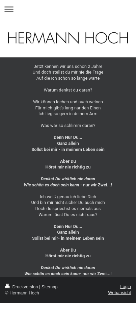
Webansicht (119, 292)
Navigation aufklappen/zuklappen (68, 9)
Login (125, 286)
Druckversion (22, 286)
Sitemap (50, 286)
